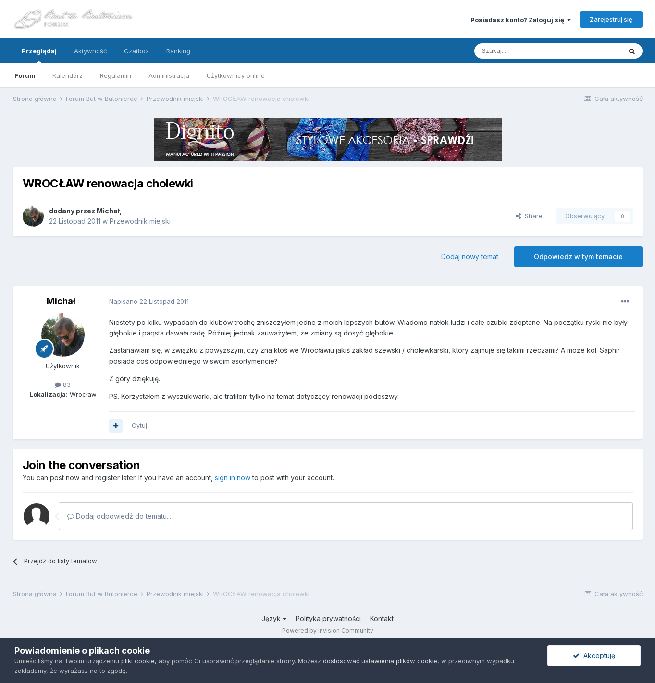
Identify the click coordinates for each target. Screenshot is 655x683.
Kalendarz (67, 75)
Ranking (178, 51)
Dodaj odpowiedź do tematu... (119, 516)
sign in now (232, 477)
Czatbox (136, 51)
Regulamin (115, 75)
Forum (24, 75)
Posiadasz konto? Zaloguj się (520, 20)
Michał (108, 211)
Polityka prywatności (328, 618)
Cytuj (139, 425)
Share (529, 216)
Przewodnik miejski (140, 221)
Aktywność (90, 51)
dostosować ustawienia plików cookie (380, 661)
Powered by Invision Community (327, 630)
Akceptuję (594, 655)
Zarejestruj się (611, 19)
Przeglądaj (39, 55)
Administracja (168, 75)
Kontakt (382, 618)
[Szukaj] (524, 51)
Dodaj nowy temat (469, 256)
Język (273, 618)
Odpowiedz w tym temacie (578, 256)
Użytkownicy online (236, 75)
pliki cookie (138, 661)
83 (63, 384)
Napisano (149, 301)
